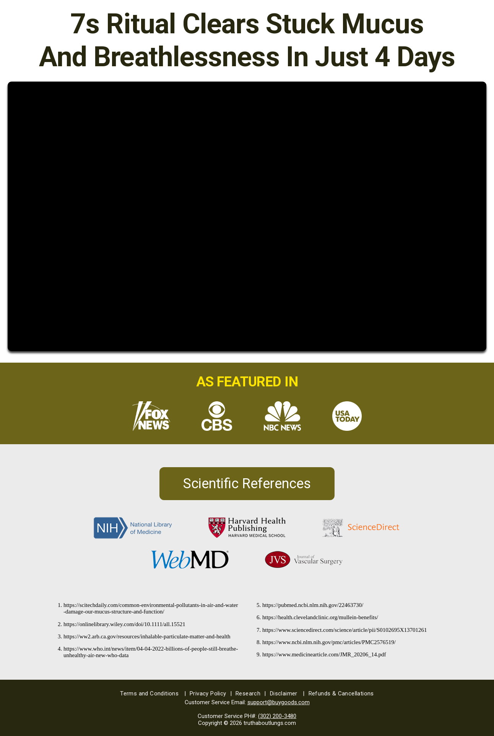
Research (251, 693)
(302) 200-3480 (277, 716)
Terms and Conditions (153, 693)
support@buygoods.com (278, 702)
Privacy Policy (211, 693)
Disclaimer (287, 693)
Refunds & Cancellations (341, 693)
